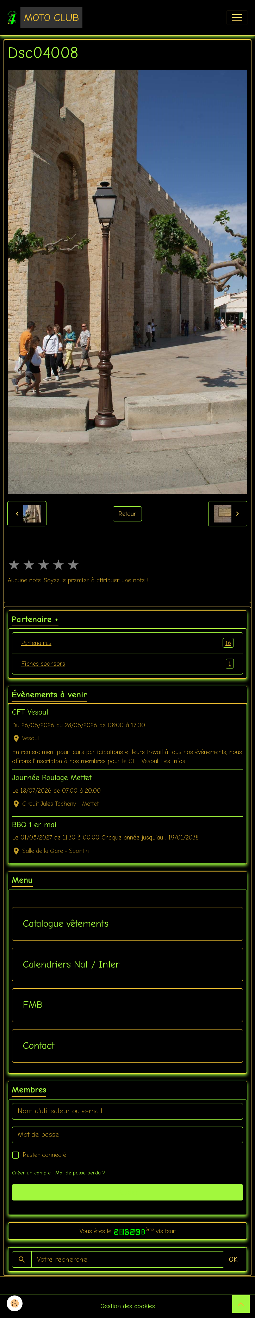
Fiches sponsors (127, 663)
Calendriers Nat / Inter (71, 964)
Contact (38, 1045)
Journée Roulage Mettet (52, 777)
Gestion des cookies (127, 1306)
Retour (127, 513)
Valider (127, 1192)
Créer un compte (31, 1173)
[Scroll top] (241, 1304)
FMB (33, 1004)
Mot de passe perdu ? (80, 1173)
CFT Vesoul (30, 712)
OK (233, 1259)
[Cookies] (15, 1303)
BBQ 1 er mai (34, 824)
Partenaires (127, 643)
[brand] (44, 17)
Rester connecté (44, 1154)
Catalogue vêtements (65, 923)
